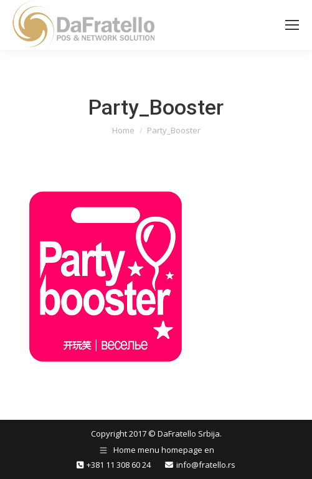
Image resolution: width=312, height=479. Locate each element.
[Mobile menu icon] (292, 24)
